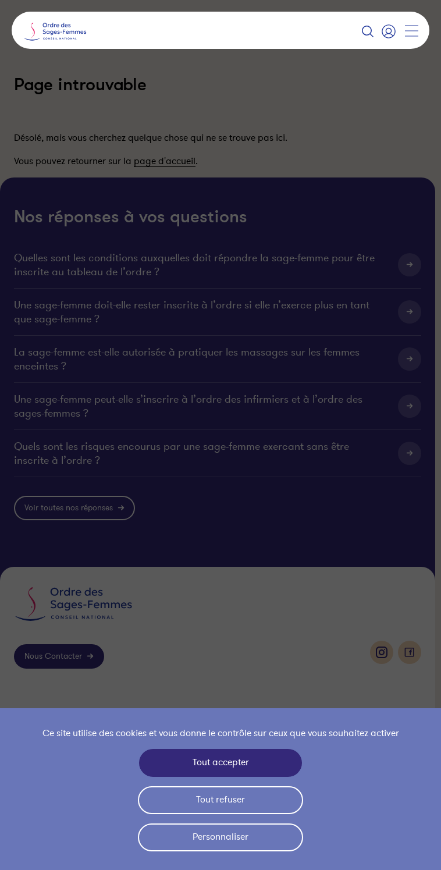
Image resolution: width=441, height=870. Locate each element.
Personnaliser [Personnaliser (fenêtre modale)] (220, 836)
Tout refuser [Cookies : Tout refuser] (220, 799)
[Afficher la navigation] (411, 31)
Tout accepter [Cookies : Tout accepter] (221, 762)
